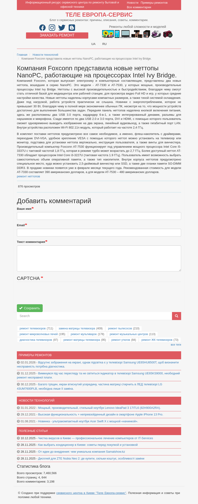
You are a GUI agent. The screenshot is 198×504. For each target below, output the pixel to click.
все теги (176, 344)
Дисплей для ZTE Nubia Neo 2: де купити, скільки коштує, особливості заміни (91, 458)
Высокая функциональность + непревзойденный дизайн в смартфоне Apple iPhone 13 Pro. (100, 414)
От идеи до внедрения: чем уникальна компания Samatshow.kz (81, 451)
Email (21, 225)
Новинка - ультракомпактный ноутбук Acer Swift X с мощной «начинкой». (88, 421)
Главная (22, 54)
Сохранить (29, 308)
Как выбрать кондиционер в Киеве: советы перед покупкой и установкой (88, 444)
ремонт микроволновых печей (39, 334)
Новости (132, 2)
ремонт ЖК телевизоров (156, 339)
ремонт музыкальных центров (129, 334)
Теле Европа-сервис (98, 14)
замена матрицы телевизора (77, 328)
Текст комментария (31, 242)
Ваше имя (24, 208)
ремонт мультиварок (84, 334)
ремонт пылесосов (120, 328)
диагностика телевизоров (36, 339)
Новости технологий (45, 54)
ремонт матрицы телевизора (81, 339)
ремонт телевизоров (33, 328)
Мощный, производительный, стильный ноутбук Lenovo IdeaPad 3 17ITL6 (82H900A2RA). (99, 408)
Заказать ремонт (57, 35)
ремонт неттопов (28, 176)
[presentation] (51, 295)
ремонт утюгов (121, 339)
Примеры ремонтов (154, 2)
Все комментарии (139, 7)
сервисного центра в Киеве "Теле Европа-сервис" (91, 493)
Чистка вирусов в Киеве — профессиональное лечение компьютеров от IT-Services (95, 438)
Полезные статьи (33, 431)
